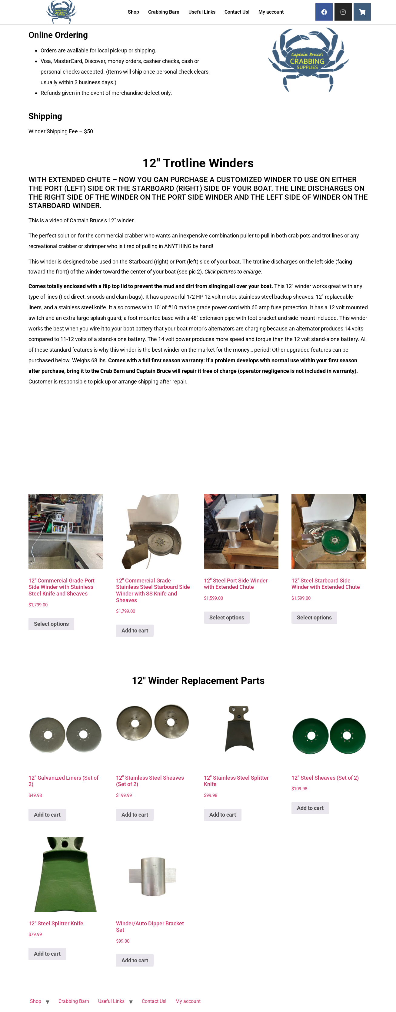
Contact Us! (237, 12)
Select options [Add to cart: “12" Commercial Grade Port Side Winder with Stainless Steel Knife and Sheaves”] (51, 624)
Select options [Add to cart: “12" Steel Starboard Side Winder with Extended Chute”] (314, 617)
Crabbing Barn (163, 12)
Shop (133, 12)
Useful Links (201, 12)
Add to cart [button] (134, 630)
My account (271, 12)
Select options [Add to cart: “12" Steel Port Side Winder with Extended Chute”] (226, 617)
